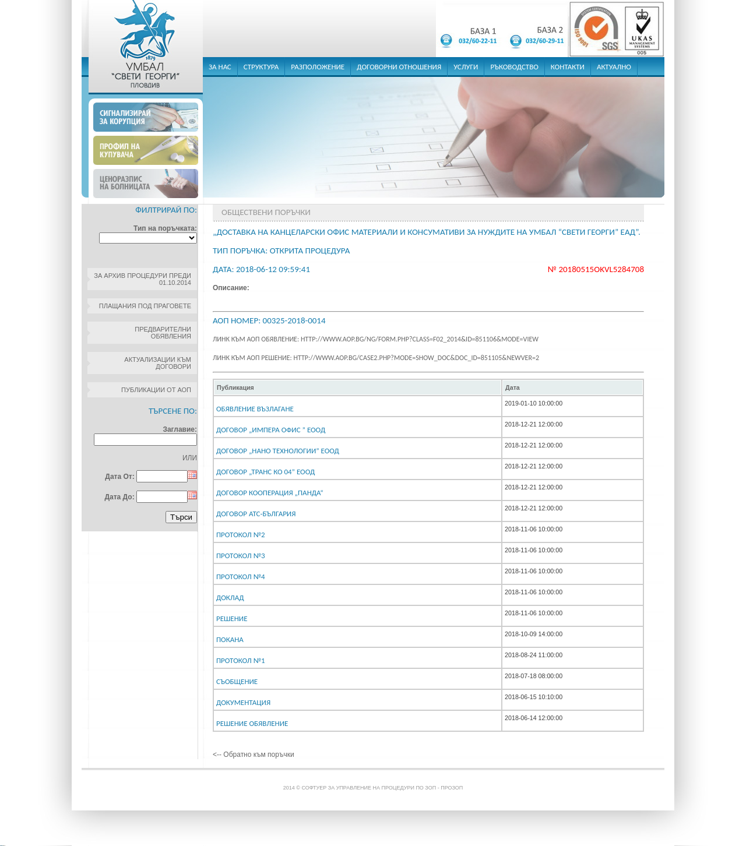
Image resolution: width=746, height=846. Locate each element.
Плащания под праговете (145, 305)
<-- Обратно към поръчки (253, 754)
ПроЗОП (452, 788)
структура (261, 66)
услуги (465, 66)
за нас (220, 66)
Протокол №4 (240, 576)
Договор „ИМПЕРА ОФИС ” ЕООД (270, 429)
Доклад (230, 597)
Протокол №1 (240, 660)
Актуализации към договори (157, 363)
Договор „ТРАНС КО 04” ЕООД (265, 471)
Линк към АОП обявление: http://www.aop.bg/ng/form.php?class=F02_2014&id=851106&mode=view (376, 339)
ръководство (514, 66)
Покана (230, 639)
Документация (243, 702)
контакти (568, 66)
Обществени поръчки (266, 212)
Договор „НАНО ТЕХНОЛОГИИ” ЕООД (277, 450)
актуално (614, 66)
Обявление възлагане (255, 408)
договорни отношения (399, 66)
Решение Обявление (252, 723)
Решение (232, 618)
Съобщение (237, 681)
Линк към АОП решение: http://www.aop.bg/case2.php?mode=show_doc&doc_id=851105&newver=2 (376, 358)
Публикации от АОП (156, 389)
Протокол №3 (240, 555)
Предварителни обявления (163, 333)
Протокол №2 (240, 534)
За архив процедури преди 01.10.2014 (142, 279)
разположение (317, 66)
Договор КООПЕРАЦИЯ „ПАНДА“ (269, 492)
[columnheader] (357, 387)
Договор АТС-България (255, 513)
